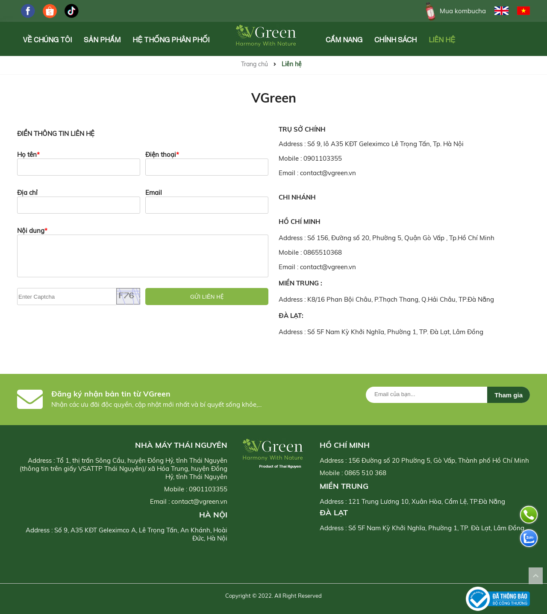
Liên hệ (442, 40)
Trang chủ (254, 64)
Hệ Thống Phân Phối (170, 40)
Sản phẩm (102, 40)
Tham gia (508, 395)
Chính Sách (395, 40)
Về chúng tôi (47, 40)
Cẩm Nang (344, 40)
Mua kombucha (454, 11)
